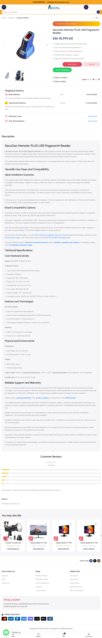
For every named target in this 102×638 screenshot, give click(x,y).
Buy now (92, 64)
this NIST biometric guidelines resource (46, 235)
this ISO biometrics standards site (57, 238)
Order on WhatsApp (62, 70)
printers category (42, 398)
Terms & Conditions (77, 590)
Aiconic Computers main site (37, 242)
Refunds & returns (76, 587)
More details (92, 116)
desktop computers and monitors (66, 242)
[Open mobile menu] (4, 7)
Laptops (38, 587)
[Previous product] (94, 18)
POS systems (71, 398)
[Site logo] (54, 7)
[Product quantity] (57, 64)
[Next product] (99, 18)
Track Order (74, 576)
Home (4, 18)
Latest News (74, 579)
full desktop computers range (21, 245)
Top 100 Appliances (42, 583)
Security (11, 18)
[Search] (51, 12)
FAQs (3, 579)
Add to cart (72, 64)
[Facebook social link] (88, 79)
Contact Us (6, 583)
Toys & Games (41, 590)
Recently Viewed (41, 576)
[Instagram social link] (98, 560)
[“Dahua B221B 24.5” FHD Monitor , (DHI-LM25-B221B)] (89, 531)
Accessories (10, 546)
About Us (5, 576)
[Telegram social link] (99, 79)
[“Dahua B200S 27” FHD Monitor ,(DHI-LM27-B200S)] (38, 531)
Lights (18, 546)
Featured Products (42, 579)
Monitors (34, 546)
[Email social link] (93, 79)
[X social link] (90, 79)
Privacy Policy (74, 583)
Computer (42, 546)
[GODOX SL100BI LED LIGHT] (13, 531)
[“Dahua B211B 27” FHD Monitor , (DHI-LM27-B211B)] (63, 531)
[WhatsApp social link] (96, 79)
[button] (4, 45)
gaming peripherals (24, 398)
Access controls (23, 18)
